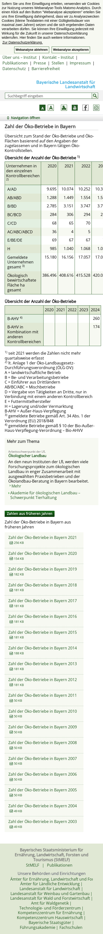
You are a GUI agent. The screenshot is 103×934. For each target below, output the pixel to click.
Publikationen (15, 63)
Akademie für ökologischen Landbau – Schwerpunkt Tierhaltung (45, 495)
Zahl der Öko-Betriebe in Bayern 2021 (42, 537)
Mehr (16, 486)
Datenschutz (14, 68)
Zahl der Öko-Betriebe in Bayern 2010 (42, 711)
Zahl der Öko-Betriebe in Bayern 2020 (42, 553)
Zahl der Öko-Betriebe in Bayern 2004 (42, 806)
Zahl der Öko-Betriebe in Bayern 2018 (42, 585)
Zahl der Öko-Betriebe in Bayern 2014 (42, 648)
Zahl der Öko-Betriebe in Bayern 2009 (42, 727)
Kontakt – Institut (58, 57)
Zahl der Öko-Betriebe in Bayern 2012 (42, 679)
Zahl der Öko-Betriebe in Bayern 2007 (42, 758)
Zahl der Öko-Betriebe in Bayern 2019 (42, 569)
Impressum (80, 63)
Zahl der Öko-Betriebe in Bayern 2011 (42, 695)
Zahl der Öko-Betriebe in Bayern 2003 (42, 821)
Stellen (58, 63)
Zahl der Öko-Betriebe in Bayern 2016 (42, 616)
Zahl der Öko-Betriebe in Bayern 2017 (42, 600)
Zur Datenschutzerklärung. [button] (22, 42)
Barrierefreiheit (46, 68)
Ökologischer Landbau (27, 455)
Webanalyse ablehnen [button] (32, 49)
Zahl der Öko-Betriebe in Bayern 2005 (42, 790)
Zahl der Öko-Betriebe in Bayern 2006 (42, 774)
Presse (40, 63)
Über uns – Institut (19, 57)
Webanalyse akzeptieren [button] (71, 49)
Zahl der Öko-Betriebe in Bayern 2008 (42, 742)
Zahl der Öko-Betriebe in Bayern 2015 (42, 632)
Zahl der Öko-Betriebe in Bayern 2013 (42, 663)
